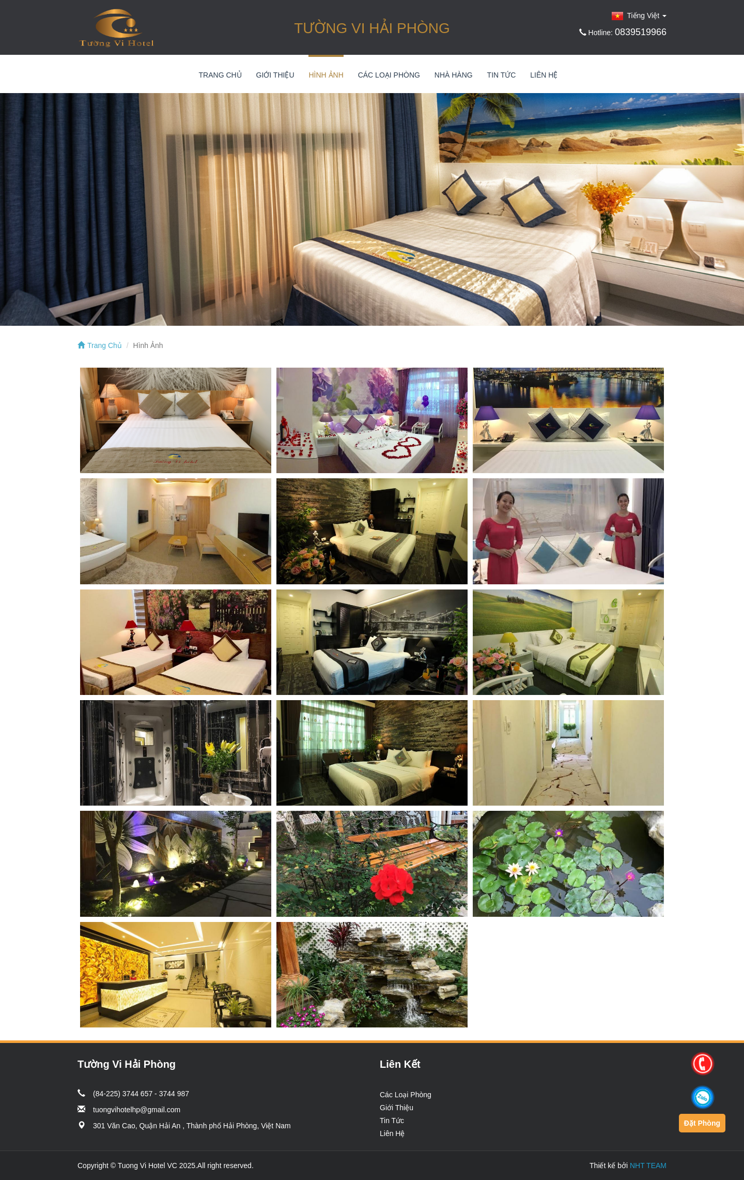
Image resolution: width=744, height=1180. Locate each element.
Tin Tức (501, 75)
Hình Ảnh (325, 75)
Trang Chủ (220, 75)
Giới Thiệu (275, 75)
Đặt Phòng (702, 1123)
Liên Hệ (543, 75)
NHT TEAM (648, 1165)
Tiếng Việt (639, 15)
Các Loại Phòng (389, 75)
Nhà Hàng (454, 75)
